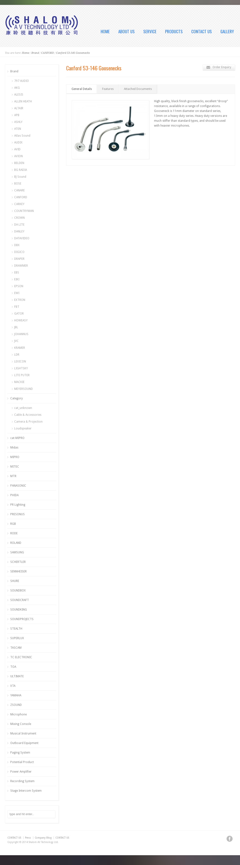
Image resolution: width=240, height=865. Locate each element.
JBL (16, 327)
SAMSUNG (17, 552)
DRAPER (19, 259)
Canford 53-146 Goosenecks (73, 53)
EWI (16, 293)
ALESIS (18, 94)
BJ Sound (20, 176)
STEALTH (16, 628)
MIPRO (14, 457)
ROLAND (15, 543)
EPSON (18, 286)
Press (28, 837)
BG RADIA (20, 170)
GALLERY (227, 31)
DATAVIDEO (21, 238)
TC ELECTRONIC (21, 657)
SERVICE (149, 31)
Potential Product (22, 762)
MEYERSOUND (23, 389)
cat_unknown (23, 408)
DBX (17, 245)
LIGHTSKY (21, 368)
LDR (16, 354)
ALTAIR (18, 108)
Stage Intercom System (26, 790)
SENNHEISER (18, 571)
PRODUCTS (174, 31)
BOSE (17, 183)
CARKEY (19, 204)
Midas (14, 447)
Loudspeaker (23, 428)
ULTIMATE (17, 676)
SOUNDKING (18, 609)
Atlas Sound (22, 135)
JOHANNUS (21, 334)
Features (108, 89)
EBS (16, 272)
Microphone (18, 714)
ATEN (17, 129)
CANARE (19, 190)
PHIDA (14, 495)
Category (16, 398)
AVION (18, 156)
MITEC (14, 466)
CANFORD (47, 53)
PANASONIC (18, 485)
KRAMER (19, 348)
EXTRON (19, 300)
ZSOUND (16, 705)
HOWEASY (21, 320)
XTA (12, 686)
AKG (17, 87)
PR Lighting (17, 504)
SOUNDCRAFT (19, 600)
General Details (82, 89)
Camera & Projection (28, 421)
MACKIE (19, 382)
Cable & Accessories (27, 414)
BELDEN (19, 163)
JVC (16, 341)
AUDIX (18, 142)
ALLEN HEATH (23, 101)
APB (16, 115)
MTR (13, 476)
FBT (16, 306)
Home (25, 53)
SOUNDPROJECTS (22, 619)
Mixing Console (20, 724)
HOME (105, 31)
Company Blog (43, 837)
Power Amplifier (21, 771)
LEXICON (20, 361)
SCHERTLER (18, 562)
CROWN (19, 217)
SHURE (14, 581)
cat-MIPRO (17, 438)
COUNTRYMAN (24, 211)
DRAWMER (21, 265)
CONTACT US (201, 31)
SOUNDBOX (18, 590)
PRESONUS (17, 514)
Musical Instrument (23, 733)
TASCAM (16, 647)
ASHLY (18, 122)
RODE (14, 533)
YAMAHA (15, 695)
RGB (13, 524)
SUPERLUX (17, 638)
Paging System (20, 752)
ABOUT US (126, 31)
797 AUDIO (21, 81)
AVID (17, 149)
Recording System (22, 781)
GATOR (19, 313)
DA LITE (19, 224)
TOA (13, 666)
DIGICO (19, 252)
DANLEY (19, 231)
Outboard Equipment (24, 743)
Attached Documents (138, 89)
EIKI (16, 279)
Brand (35, 53)
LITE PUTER (22, 375)
